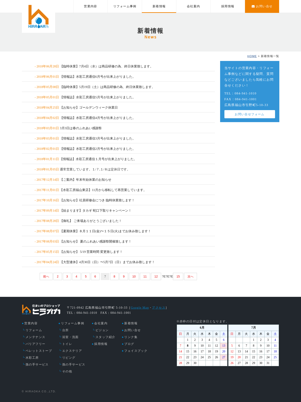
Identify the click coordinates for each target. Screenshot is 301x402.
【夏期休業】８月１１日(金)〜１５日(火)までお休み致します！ (105, 231)
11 (145, 276)
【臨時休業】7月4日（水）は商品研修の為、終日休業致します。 (106, 66)
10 (134, 276)
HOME (252, 56)
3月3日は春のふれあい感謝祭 (81, 128)
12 (156, 276)
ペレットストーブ (39, 350)
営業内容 (90, 6)
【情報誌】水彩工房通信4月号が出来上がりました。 (98, 118)
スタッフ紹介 (105, 337)
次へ (191, 276)
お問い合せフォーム (250, 114)
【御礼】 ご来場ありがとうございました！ (91, 221)
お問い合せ (132, 330)
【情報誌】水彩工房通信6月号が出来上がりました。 (98, 76)
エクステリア (72, 350)
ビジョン (102, 330)
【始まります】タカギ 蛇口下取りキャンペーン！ (96, 210)
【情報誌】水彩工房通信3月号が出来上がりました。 (98, 138)
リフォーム (34, 330)
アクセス (158, 307)
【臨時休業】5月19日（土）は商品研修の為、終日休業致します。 (107, 87)
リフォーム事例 (124, 6)
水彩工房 (32, 357)
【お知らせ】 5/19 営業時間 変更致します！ (91, 251)
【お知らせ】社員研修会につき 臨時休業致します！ (97, 200)
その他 (67, 371)
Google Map (140, 307)
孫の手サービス (37, 364)
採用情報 (227, 6)
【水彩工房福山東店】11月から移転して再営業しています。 (103, 190)
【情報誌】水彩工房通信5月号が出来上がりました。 (98, 97)
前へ (46, 276)
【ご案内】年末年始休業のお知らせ (85, 179)
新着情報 (159, 6)
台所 (65, 330)
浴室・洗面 (70, 337)
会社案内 (193, 6)
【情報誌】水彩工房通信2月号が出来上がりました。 (98, 148)
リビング (69, 357)
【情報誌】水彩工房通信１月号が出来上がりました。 (98, 159)
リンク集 (131, 337)
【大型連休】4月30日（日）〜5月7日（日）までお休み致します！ (107, 262)
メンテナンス (35, 337)
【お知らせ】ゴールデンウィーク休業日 (89, 107)
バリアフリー (35, 344)
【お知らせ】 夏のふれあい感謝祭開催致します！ (96, 241)
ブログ (129, 344)
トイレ (67, 344)
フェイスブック (135, 350)
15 (178, 276)
